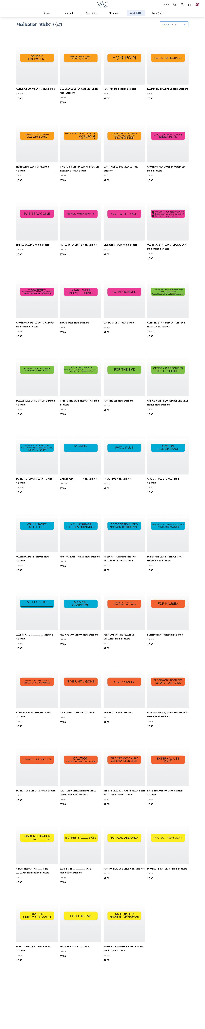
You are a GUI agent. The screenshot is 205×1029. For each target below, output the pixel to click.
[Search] (174, 4)
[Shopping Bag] (189, 4)
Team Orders (158, 13)
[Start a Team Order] (197, 5)
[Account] (166, 4)
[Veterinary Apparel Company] (102, 4)
